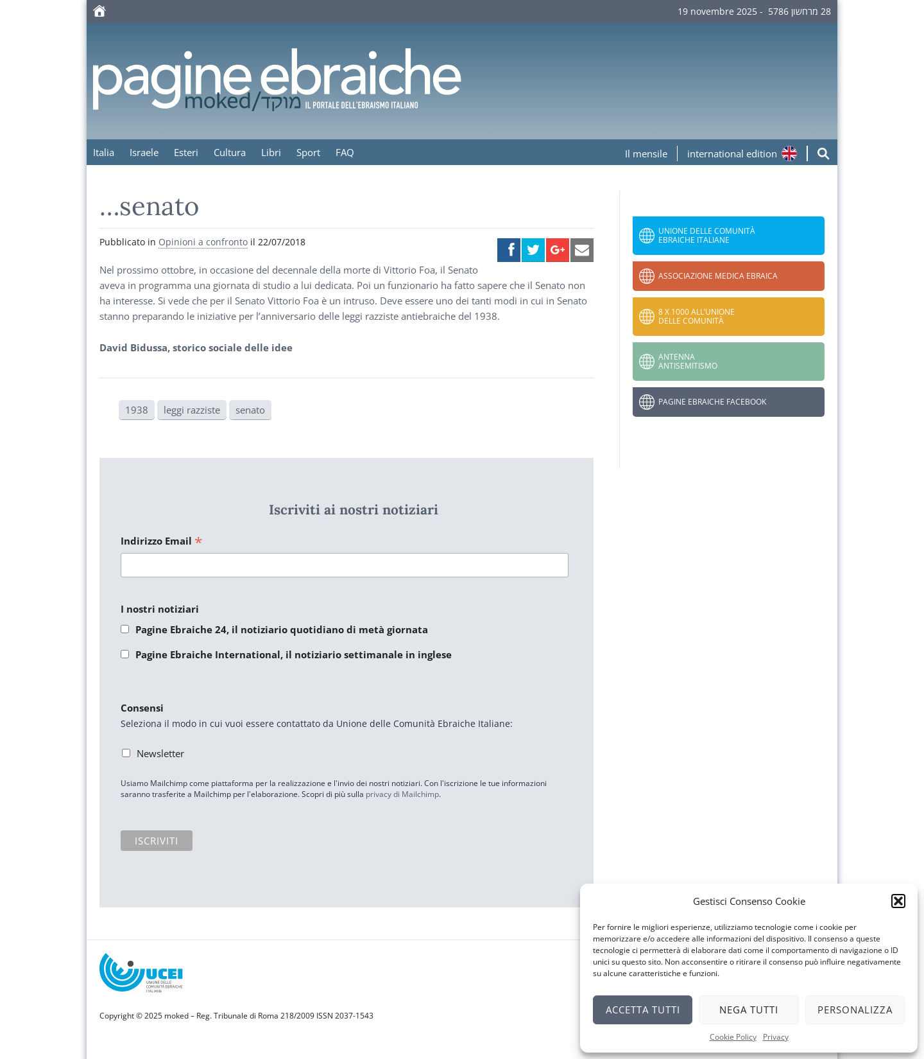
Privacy (776, 1036)
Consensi (142, 707)
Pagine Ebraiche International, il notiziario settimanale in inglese (293, 654)
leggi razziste (192, 409)
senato (250, 409)
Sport (308, 152)
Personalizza (855, 1009)
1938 (136, 409)
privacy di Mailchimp (402, 794)
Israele (144, 152)
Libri (271, 152)
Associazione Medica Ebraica (718, 275)
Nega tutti (748, 1009)
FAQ (345, 152)
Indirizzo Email (162, 541)
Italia (103, 152)
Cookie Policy (733, 1036)
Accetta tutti (643, 1009)
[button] (898, 901)
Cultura (230, 152)
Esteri (186, 152)
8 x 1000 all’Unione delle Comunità (696, 316)
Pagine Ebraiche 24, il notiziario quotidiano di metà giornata (281, 629)
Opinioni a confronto (203, 242)
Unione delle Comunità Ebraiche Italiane (706, 235)
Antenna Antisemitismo (687, 361)
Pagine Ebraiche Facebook (712, 401)
